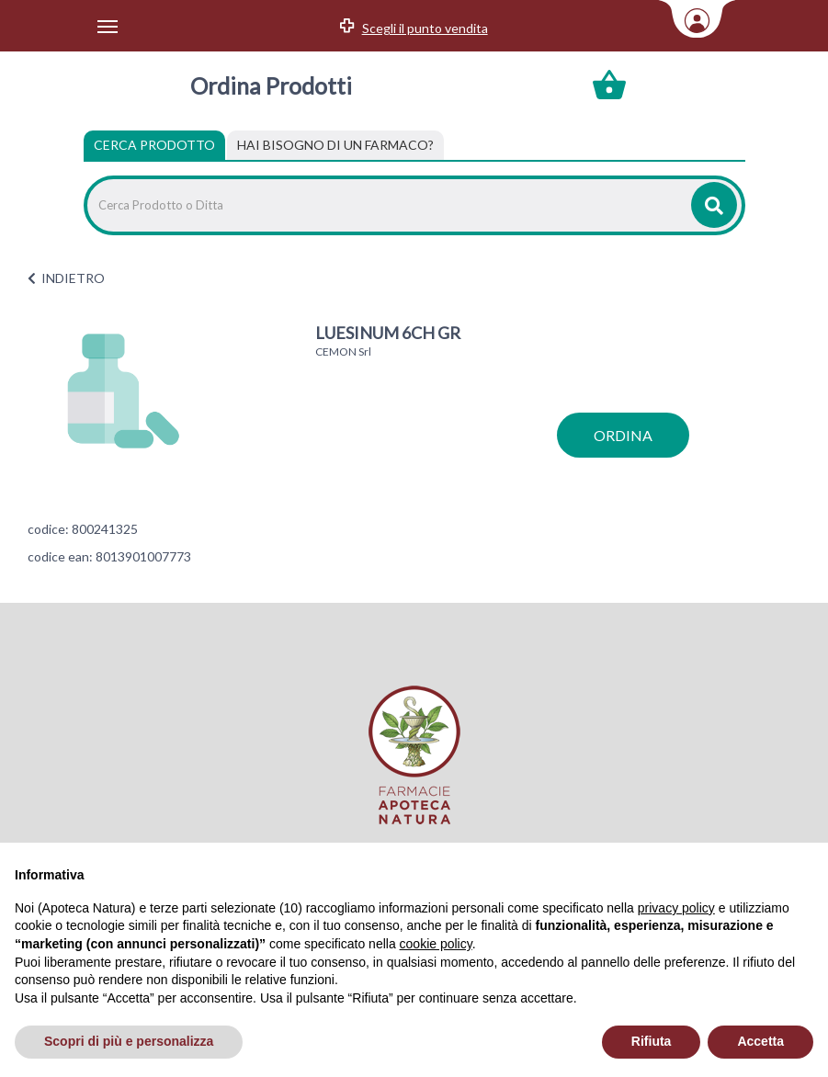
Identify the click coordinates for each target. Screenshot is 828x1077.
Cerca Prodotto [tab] (154, 145)
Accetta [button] (760, 1041)
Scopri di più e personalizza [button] (128, 1041)
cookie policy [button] (436, 943)
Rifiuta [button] (651, 1041)
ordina (623, 435)
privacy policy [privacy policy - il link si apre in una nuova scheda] (676, 908)
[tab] (335, 145)
